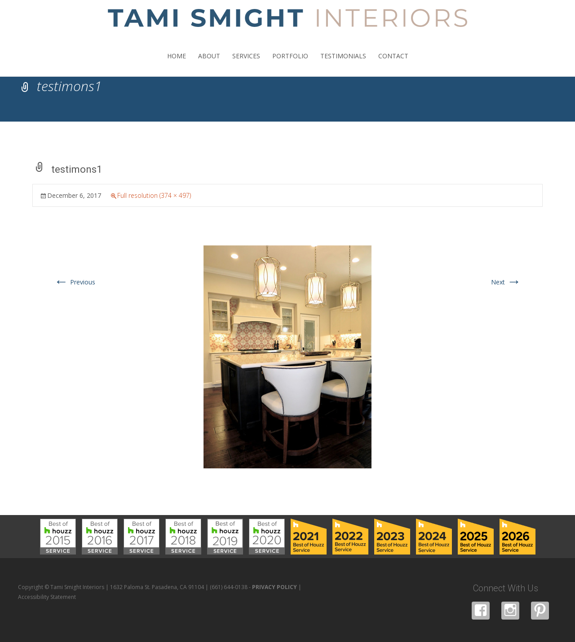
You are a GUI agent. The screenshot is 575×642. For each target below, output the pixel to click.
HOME (176, 64)
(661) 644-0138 (229, 587)
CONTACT (393, 64)
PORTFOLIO (290, 64)
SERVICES (246, 64)
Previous (74, 282)
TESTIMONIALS (343, 64)
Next (506, 282)
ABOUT (209, 64)
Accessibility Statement (47, 597)
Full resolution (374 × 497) (154, 195)
